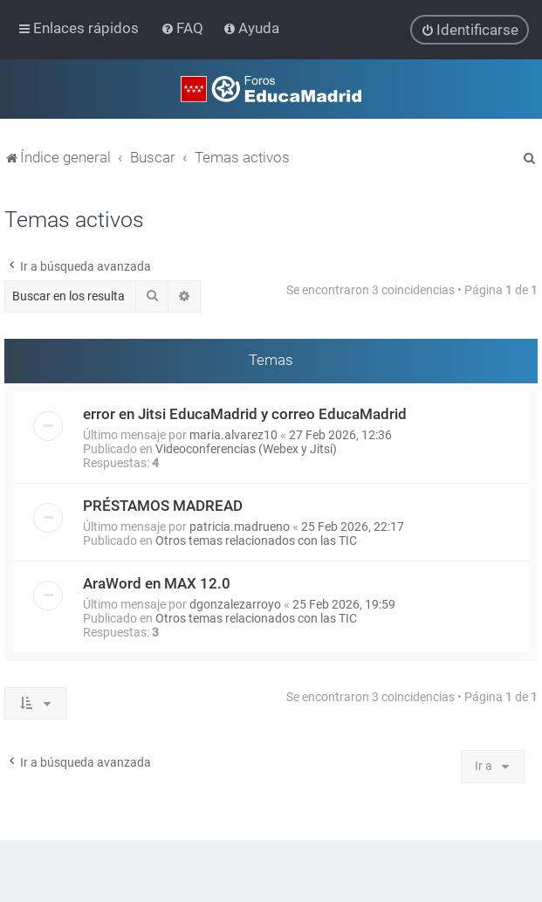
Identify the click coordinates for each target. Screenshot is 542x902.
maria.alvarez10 (233, 434)
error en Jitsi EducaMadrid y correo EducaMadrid (245, 413)
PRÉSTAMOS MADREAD (163, 504)
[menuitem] (183, 28)
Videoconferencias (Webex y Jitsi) (246, 448)
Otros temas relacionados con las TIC (256, 540)
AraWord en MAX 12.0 (156, 582)
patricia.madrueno (239, 526)
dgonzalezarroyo (235, 603)
